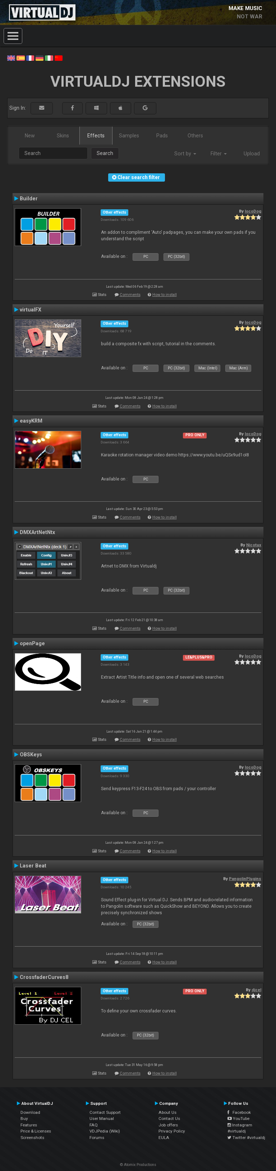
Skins (63, 135)
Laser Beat (33, 866)
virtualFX (30, 310)
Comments (130, 294)
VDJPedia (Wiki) (104, 1131)
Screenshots (32, 1137)
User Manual (101, 1118)
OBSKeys (31, 754)
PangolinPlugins (245, 878)
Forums (96, 1137)
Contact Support (105, 1112)
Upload (252, 153)
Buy (24, 1118)
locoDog (253, 211)
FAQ (93, 1124)
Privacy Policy (171, 1131)
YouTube (238, 1118)
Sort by (185, 153)
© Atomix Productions (138, 1164)
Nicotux (253, 544)
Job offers (168, 1124)
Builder (29, 198)
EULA (163, 1137)
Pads (162, 135)
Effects (96, 135)
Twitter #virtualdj (246, 1137)
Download (30, 1112)
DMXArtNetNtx (37, 532)
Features (28, 1124)
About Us (167, 1112)
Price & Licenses (35, 1131)
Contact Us (169, 1118)
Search (105, 153)
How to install (164, 294)
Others (195, 135)
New (30, 135)
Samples (129, 135)
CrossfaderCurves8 (44, 977)
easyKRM (31, 421)
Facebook (239, 1112)
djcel (256, 989)
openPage (32, 643)
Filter (219, 153)
